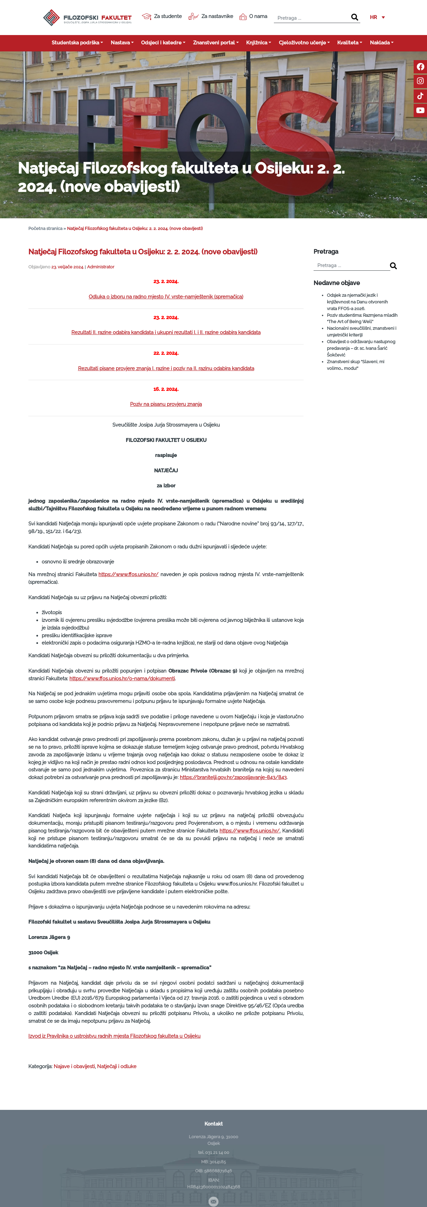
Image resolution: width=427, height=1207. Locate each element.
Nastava (120, 43)
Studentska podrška (75, 43)
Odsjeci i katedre (161, 43)
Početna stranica (45, 228)
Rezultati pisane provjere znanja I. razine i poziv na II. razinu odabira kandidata (166, 369)
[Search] (354, 17)
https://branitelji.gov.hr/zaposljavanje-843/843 (233, 777)
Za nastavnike (210, 16)
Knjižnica (256, 43)
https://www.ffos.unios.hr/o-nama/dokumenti (122, 679)
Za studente (162, 16)
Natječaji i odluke (116, 1066)
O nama (253, 16)
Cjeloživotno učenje (302, 43)
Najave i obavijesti (74, 1066)
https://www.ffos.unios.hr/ (128, 574)
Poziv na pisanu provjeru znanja (166, 404)
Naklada (380, 43)
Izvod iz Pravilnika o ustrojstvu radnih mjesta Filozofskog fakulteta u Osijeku (114, 1036)
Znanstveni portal (214, 43)
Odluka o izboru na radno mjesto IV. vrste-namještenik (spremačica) (166, 297)
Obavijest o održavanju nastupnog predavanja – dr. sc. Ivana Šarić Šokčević (361, 348)
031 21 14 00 (217, 1152)
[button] (377, 17)
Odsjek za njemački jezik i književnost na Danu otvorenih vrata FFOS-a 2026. (357, 301)
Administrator (100, 266)
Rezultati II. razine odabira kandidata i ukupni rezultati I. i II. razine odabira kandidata (166, 332)
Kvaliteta (347, 43)
